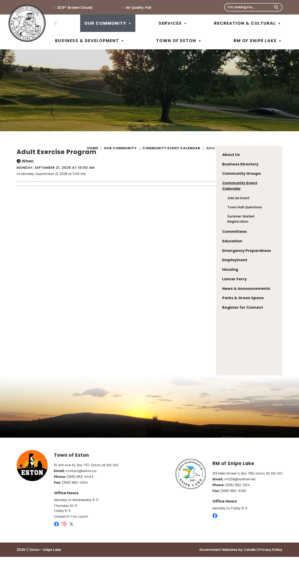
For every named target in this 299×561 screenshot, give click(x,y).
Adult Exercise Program (229, 148)
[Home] (56, 23)
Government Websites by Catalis (227, 553)
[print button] (281, 148)
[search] (250, 7)
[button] (276, 7)
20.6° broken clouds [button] (74, 7)
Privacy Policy (270, 553)
